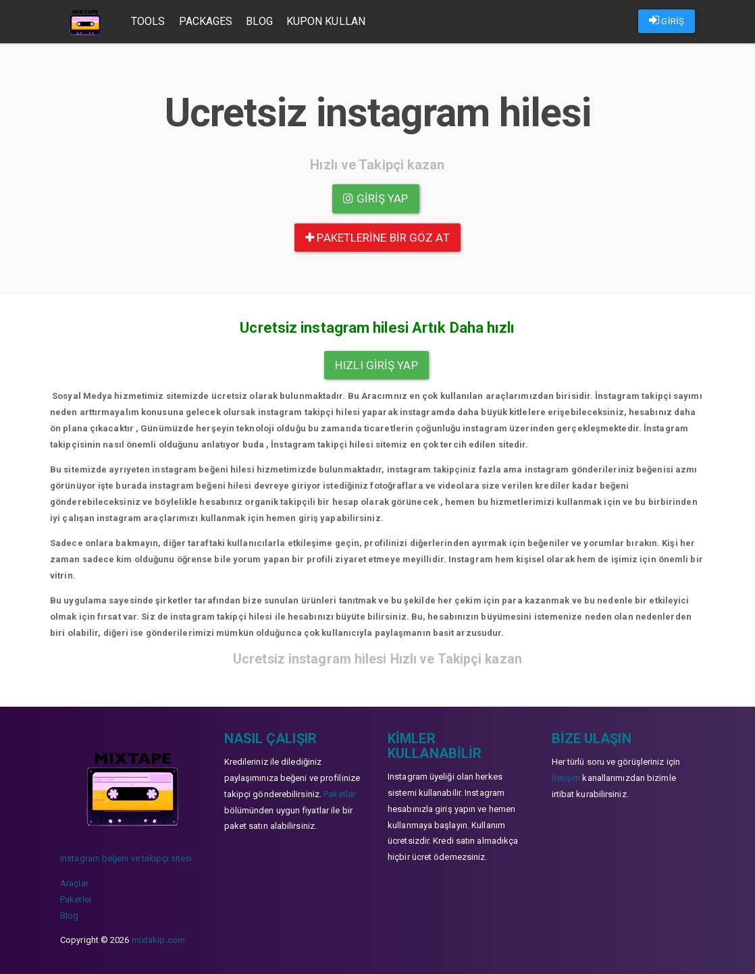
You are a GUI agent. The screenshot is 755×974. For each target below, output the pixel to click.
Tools (149, 21)
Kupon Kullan (326, 21)
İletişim (566, 778)
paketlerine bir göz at (377, 237)
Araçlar (74, 883)
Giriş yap (375, 198)
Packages (207, 21)
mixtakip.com (158, 940)
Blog (259, 21)
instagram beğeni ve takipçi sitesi (126, 858)
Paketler (76, 899)
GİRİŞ (666, 20)
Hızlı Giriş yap (376, 365)
